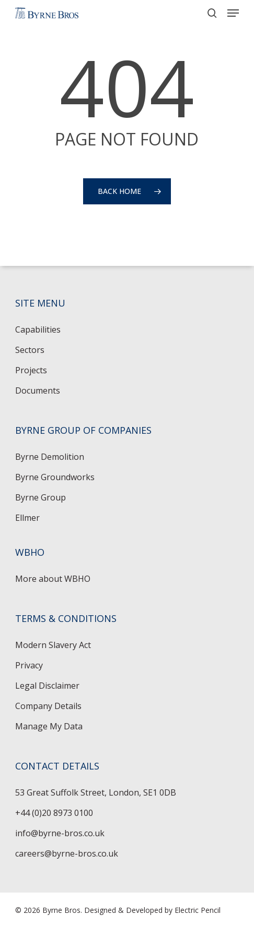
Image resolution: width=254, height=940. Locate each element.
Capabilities (38, 329)
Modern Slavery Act (53, 645)
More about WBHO (52, 578)
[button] (233, 13)
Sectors (29, 350)
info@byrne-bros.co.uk (60, 833)
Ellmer (27, 517)
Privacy (29, 665)
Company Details (48, 706)
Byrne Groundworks (55, 477)
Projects (31, 370)
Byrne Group (40, 497)
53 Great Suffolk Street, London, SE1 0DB (95, 792)
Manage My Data (49, 726)
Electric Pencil (198, 910)
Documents (37, 390)
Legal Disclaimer (47, 685)
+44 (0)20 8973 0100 (54, 813)
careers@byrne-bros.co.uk (66, 853)
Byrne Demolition (49, 456)
